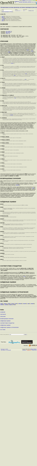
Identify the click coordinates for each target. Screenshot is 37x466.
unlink (1, 306)
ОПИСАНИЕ (2, 318)
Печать (11, 11)
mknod (17, 186)
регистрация (29, 0)
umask (32, 305)
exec (32, 52)
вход (26, 0)
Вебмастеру (34, 351)
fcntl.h (7, 34)
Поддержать (29, 351)
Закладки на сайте (4, 350)
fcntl (9, 53)
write (5, 305)
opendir (11, 116)
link (26, 75)
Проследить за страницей (6, 351)
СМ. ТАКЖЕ (2, 331)
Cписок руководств (5, 11)
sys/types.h (8, 31)
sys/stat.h (8, 32)
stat (28, 305)
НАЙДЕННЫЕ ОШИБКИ (5, 322)
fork (28, 51)
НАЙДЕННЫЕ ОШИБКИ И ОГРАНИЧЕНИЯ (9, 329)
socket (6, 306)
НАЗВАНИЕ (2, 313)
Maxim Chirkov (34, 350)
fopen (10, 306)
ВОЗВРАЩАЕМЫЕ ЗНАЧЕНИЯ (6, 320)
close (12, 305)
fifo (15, 99)
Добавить (24, 351)
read (33, 189)
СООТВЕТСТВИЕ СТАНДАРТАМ (7, 324)
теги (34, 2)
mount (12, 64)
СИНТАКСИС (3, 315)
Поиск (32, 2)
